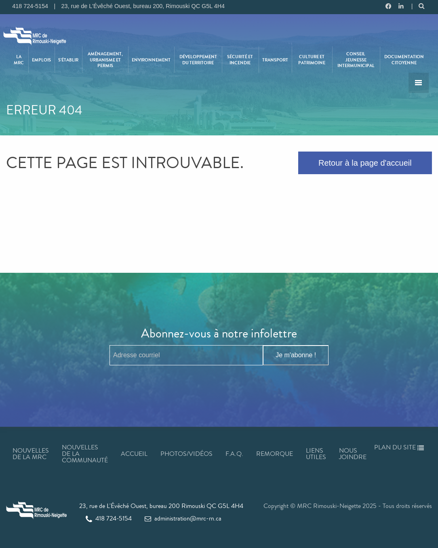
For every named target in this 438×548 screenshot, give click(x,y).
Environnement (151, 60)
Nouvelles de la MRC (31, 454)
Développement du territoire (198, 59)
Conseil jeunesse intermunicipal (356, 60)
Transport (275, 60)
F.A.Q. (234, 453)
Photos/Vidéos (186, 453)
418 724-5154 (109, 518)
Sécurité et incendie (240, 59)
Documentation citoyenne (404, 59)
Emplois (41, 60)
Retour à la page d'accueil (365, 162)
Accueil (134, 453)
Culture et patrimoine (311, 59)
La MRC (19, 59)
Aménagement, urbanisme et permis (105, 60)
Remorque (274, 453)
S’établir (68, 60)
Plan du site (399, 447)
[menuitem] (19, 59)
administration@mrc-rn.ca (183, 518)
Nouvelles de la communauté (85, 454)
